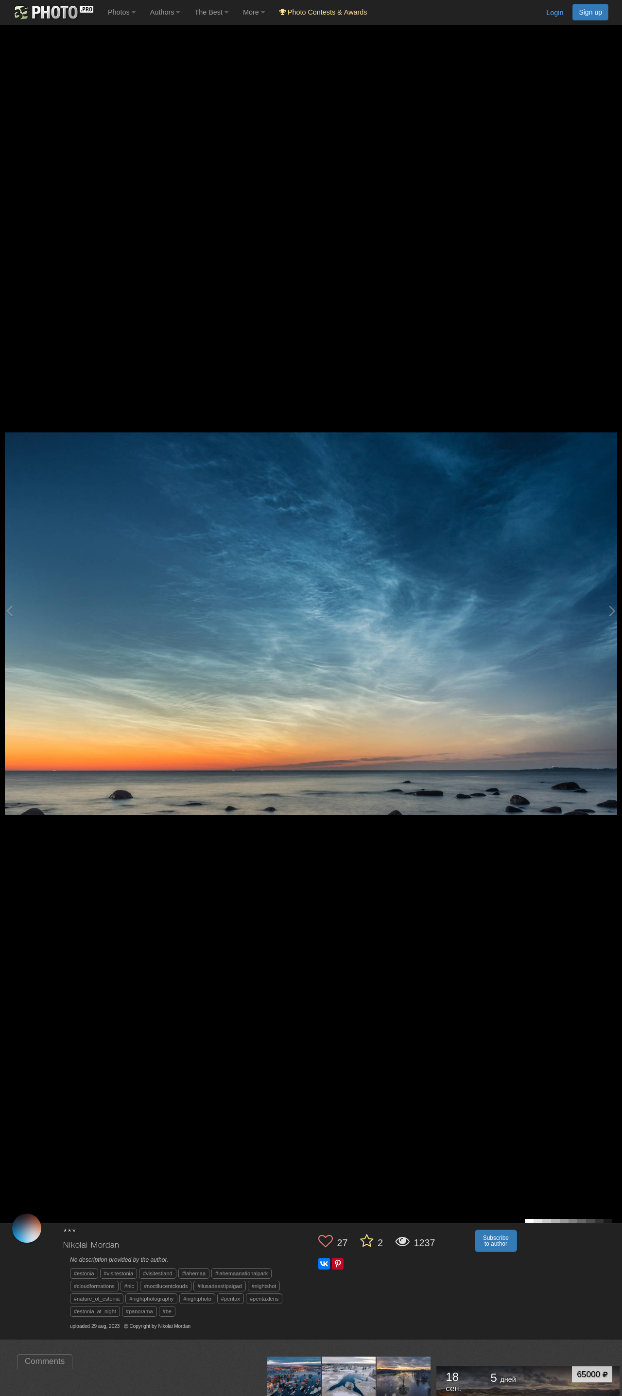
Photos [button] (122, 12)
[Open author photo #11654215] (294, 1383)
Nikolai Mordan (91, 1245)
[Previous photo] (9, 611)
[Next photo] (612, 611)
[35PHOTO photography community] (52, 12)
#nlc (129, 1286)
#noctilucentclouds (166, 1286)
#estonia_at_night (95, 1311)
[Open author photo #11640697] (404, 1383)
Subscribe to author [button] (496, 1241)
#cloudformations (94, 1286)
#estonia (84, 1273)
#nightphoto (197, 1299)
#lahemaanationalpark (241, 1273)
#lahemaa (194, 1273)
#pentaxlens (264, 1299)
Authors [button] (165, 12)
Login (554, 12)
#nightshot (264, 1286)
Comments (45, 1361)
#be (167, 1311)
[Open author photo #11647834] (349, 1383)
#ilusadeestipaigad (219, 1286)
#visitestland (158, 1273)
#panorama (139, 1311)
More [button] (254, 12)
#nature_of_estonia (97, 1299)
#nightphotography (151, 1299)
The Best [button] (211, 12)
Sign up (590, 12)
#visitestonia (119, 1273)
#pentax (230, 1299)
